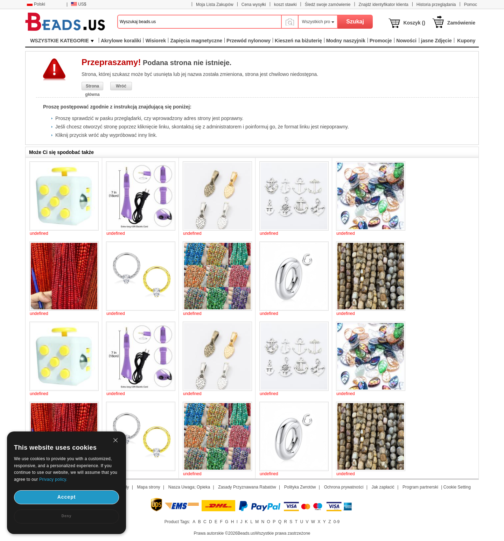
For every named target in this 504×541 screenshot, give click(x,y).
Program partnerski (420, 487)
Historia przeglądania (436, 4)
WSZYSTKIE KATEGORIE (62, 40)
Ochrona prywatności (344, 487)
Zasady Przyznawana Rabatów (247, 487)
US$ (78, 4)
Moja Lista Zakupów (214, 4)
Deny (66, 516)
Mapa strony (148, 487)
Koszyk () (414, 23)
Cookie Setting (457, 487)
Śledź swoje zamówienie (328, 4)
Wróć (121, 86)
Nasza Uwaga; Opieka (189, 487)
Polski (36, 4)
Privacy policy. (53, 479)
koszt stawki (285, 4)
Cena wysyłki (253, 4)
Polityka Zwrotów (300, 487)
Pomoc (470, 4)
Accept (66, 497)
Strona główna (92, 87)
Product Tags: (177, 521)
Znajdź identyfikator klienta (383, 4)
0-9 (337, 521)
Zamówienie (461, 23)
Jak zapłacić (382, 487)
